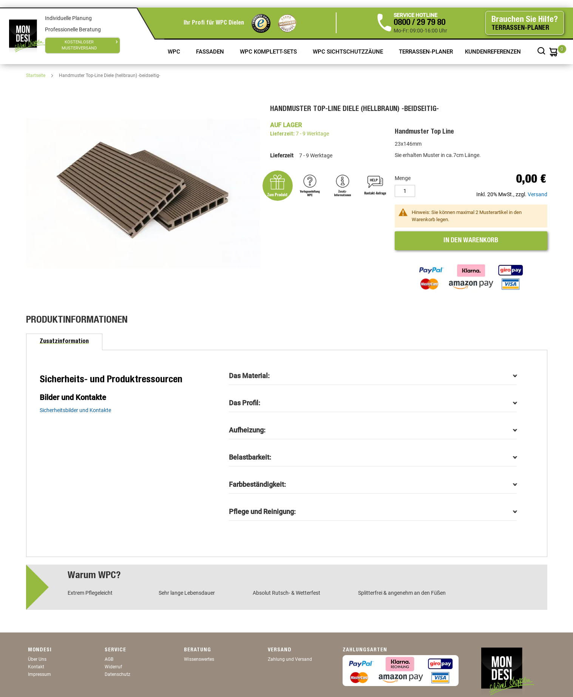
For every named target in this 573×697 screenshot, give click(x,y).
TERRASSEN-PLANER (426, 51)
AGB (109, 659)
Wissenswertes (199, 659)
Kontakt (36, 666)
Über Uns (37, 659)
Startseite (36, 75)
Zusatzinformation (64, 342)
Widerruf (113, 666)
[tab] (64, 342)
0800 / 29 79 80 (419, 23)
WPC (175, 51)
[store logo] (27, 35)
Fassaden (210, 51)
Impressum (39, 674)
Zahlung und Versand (290, 659)
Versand (537, 194)
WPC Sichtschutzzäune (349, 51)
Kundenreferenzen (493, 51)
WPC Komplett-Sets (269, 51)
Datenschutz (117, 674)
